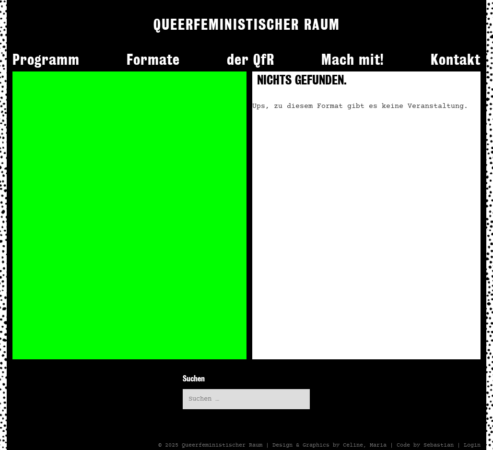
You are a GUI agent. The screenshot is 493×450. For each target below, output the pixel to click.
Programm (46, 59)
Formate (153, 59)
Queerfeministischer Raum (222, 445)
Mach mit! (352, 59)
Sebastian (438, 445)
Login (472, 445)
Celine (353, 445)
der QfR (250, 59)
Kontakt (456, 59)
